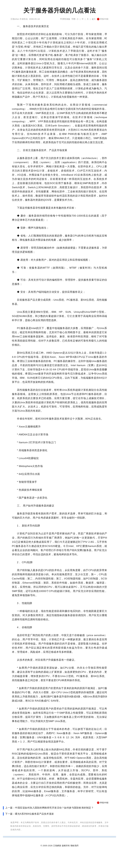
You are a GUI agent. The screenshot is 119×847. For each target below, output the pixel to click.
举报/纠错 (103, 19)
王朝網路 (57, 845)
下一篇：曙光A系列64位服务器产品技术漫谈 (29, 814)
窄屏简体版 (65, 19)
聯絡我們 (75, 845)
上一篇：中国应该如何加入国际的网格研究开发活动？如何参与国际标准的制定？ (49, 807)
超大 (94, 19)
